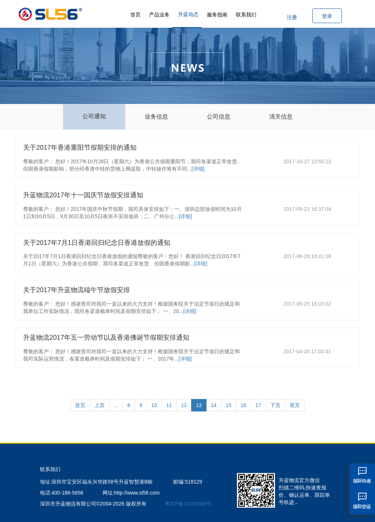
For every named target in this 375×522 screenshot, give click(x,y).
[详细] (198, 169)
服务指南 (217, 15)
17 (258, 405)
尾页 (295, 405)
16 (243, 405)
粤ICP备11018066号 (188, 504)
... (116, 405)
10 (154, 405)
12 (184, 405)
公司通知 (94, 116)
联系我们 (246, 15)
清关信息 (281, 116)
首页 (135, 15)
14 (214, 405)
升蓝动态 (188, 14)
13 (199, 405)
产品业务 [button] (159, 15)
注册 (292, 17)
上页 (99, 405)
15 (228, 405)
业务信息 (156, 116)
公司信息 (218, 116)
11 (169, 405)
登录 (327, 16)
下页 (275, 405)
